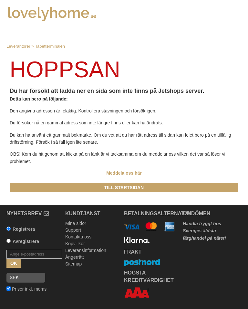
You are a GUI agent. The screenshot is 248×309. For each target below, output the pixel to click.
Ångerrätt (74, 257)
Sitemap (73, 263)
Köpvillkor (75, 243)
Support (73, 230)
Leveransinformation (85, 250)
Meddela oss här (124, 173)
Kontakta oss (78, 236)
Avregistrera (26, 241)
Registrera (24, 229)
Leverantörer (18, 46)
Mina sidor (75, 223)
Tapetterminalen (50, 46)
